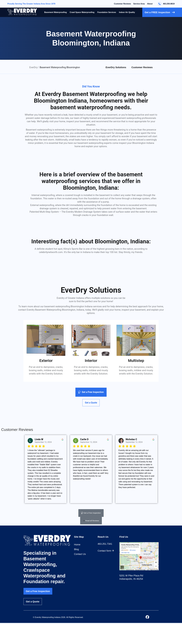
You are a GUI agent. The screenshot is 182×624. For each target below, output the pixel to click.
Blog (76, 550)
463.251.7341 (105, 545)
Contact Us (80, 555)
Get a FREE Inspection (160, 12)
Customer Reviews (122, 4)
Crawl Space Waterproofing (82, 12)
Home (77, 545)
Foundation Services (106, 12)
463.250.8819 (166, 4)
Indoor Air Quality (127, 12)
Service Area (139, 4)
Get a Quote (32, 602)
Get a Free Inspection (38, 592)
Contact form (106, 551)
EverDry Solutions (116, 67)
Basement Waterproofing (55, 12)
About (149, 4)
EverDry (33, 67)
